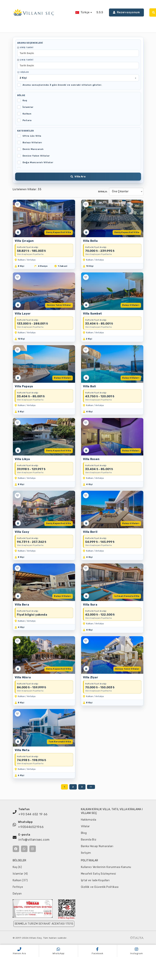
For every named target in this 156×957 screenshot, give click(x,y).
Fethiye (18, 887)
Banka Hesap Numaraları (97, 846)
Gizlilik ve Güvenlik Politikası (100, 887)
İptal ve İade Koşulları (95, 880)
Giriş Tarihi (25, 47)
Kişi (23, 77)
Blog (84, 833)
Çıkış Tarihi (25, 60)
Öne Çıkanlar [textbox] (120, 191)
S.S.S (99, 12)
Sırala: (103, 191)
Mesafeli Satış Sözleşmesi (98, 873)
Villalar (85, 826)
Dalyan (17, 893)
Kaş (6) (17, 867)
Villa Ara (78, 176)
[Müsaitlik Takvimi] (18, 232)
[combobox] (126, 192)
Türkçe (82, 12)
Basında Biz (88, 839)
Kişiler (23, 72)
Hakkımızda (88, 819)
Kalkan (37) (20, 880)
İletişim (86, 852)
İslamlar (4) (20, 873)
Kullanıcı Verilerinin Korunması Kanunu (106, 867)
